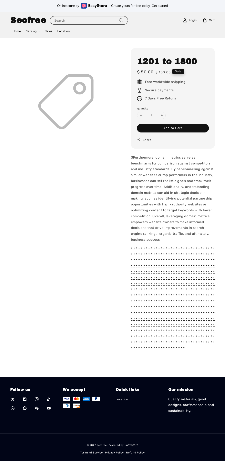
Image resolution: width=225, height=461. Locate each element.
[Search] (121, 20)
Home (17, 31)
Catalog (31, 31)
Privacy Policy (114, 452)
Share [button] (144, 140)
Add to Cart (172, 128)
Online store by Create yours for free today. (112, 6)
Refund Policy (135, 452)
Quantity (142, 108)
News (48, 31)
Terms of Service (91, 452)
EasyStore (131, 445)
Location (63, 31)
